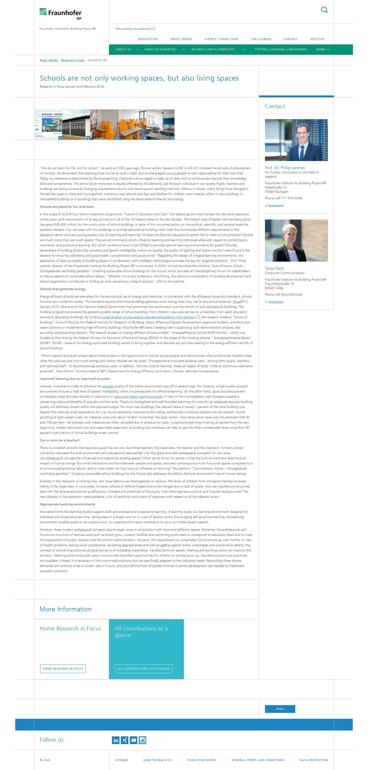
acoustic (108, 386)
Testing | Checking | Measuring (281, 49)
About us (123, 49)
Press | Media (181, 39)
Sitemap (121, 760)
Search (324, 10)
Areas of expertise (160, 49)
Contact (291, 39)
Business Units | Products (213, 49)
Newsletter (148, 39)
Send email (276, 205)
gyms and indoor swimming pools (138, 397)
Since (236, 302)
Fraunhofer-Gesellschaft (134, 28)
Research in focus (72, 60)
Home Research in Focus (63, 668)
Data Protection (314, 760)
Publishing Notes (202, 760)
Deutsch (317, 39)
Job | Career (261, 39)
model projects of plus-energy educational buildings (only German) (148, 317)
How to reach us (157, 760)
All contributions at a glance (144, 668)
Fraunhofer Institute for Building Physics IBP (68, 28)
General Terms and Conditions (258, 760)
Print (280, 709)
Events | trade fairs (222, 39)
